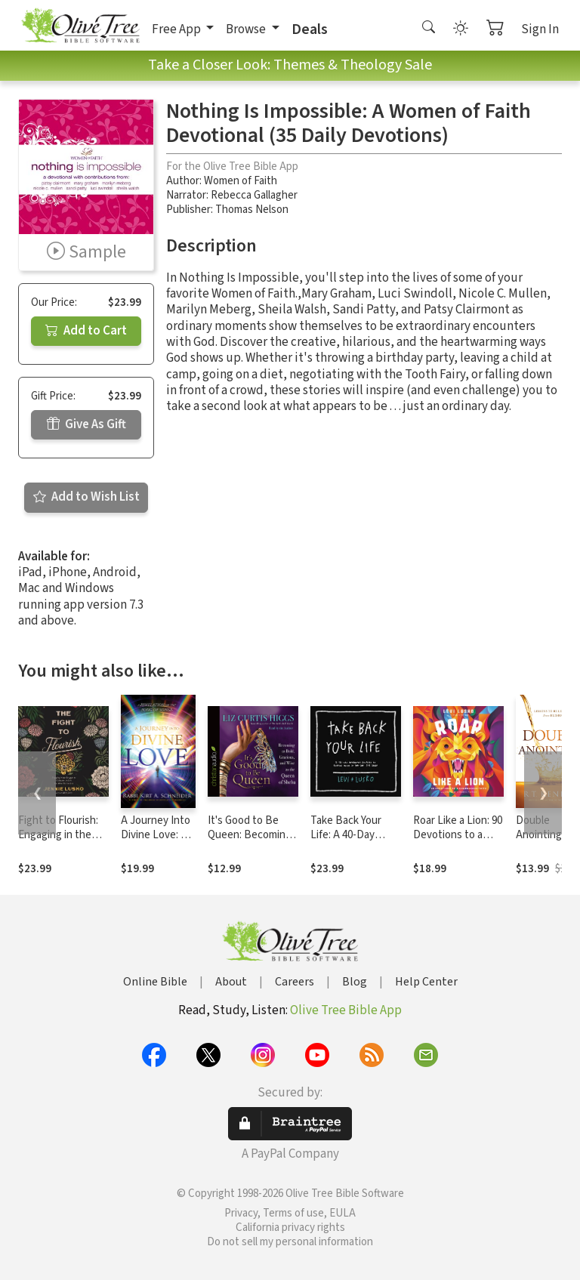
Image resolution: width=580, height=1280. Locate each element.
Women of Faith (240, 181)
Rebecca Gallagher (254, 195)
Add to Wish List (86, 497)
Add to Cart (86, 331)
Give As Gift (86, 424)
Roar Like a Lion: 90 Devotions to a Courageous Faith (457, 835)
